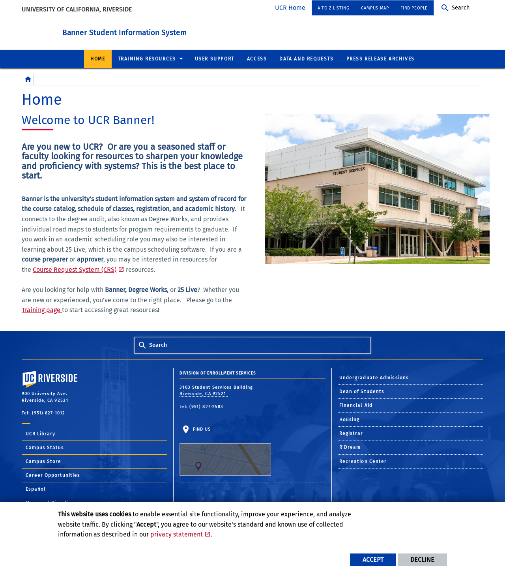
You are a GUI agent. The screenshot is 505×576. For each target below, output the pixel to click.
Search (460, 7)
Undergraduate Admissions (374, 377)
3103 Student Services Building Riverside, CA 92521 (216, 390)
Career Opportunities (53, 475)
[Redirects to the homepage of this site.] (28, 79)
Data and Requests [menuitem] (306, 58)
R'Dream (350, 447)
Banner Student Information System (161, 31)
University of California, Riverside (77, 9)
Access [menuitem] (257, 58)
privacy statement (176, 534)
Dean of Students (362, 391)
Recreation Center (363, 461)
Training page (42, 309)
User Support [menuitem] (214, 58)
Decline (422, 559)
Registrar (351, 433)
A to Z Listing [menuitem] (333, 8)
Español (36, 488)
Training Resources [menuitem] (147, 58)
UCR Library (40, 433)
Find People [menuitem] (414, 8)
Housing (349, 419)
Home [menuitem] (97, 58)
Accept (373, 559)
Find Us (225, 450)
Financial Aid (355, 405)
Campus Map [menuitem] (375, 8)
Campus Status (45, 447)
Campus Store (43, 461)
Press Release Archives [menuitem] (380, 58)
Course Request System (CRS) (74, 269)
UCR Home (290, 7)
